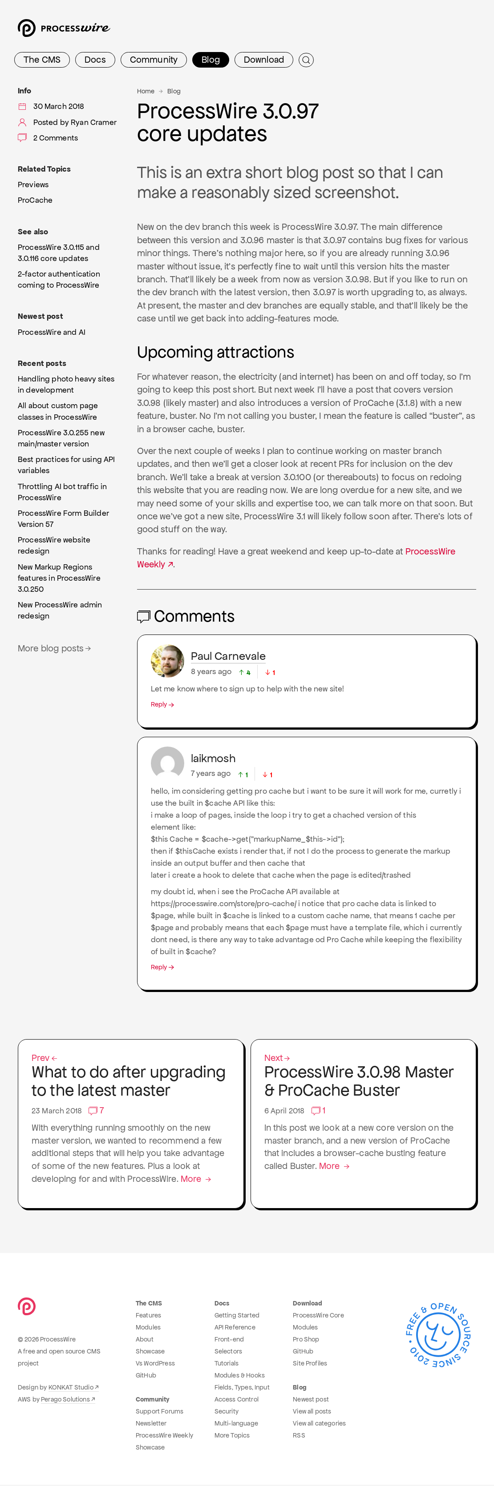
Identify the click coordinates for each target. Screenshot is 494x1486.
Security (227, 1413)
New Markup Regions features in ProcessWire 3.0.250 (59, 578)
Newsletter (151, 1425)
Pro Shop (306, 1341)
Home (146, 91)
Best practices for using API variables (66, 464)
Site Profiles (310, 1365)
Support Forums (159, 1413)
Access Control (237, 1401)
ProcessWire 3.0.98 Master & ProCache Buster (363, 1077)
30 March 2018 (51, 106)
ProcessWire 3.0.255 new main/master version (61, 438)
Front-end (229, 1341)
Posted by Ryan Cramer (67, 122)
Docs (95, 59)
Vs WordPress (155, 1365)
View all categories (319, 1425)
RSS (299, 1437)
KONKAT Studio (71, 1389)
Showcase (150, 1353)
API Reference (235, 1329)
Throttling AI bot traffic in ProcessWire (62, 492)
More (199, 1180)
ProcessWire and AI (51, 332)
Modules (148, 1329)
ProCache (35, 200)
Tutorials (227, 1365)
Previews (33, 184)
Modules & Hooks (240, 1377)
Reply (163, 704)
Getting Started (237, 1317)
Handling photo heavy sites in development (66, 384)
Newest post (311, 1401)
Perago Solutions (65, 1401)
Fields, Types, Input (242, 1389)
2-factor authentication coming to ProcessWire (59, 279)
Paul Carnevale (228, 656)
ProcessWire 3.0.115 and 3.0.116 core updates (59, 252)
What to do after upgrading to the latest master (131, 1077)
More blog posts (55, 648)
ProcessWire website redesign (54, 545)
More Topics (232, 1437)
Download (264, 59)
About (145, 1341)
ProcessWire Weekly (164, 1437)
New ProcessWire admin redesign (60, 610)
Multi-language (236, 1425)
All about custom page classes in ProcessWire (58, 411)
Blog (211, 59)
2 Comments (48, 138)
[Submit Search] (306, 60)
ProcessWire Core (318, 1317)
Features (148, 1317)
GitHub (146, 1377)
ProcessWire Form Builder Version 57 (63, 518)
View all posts (312, 1413)
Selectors (228, 1353)
